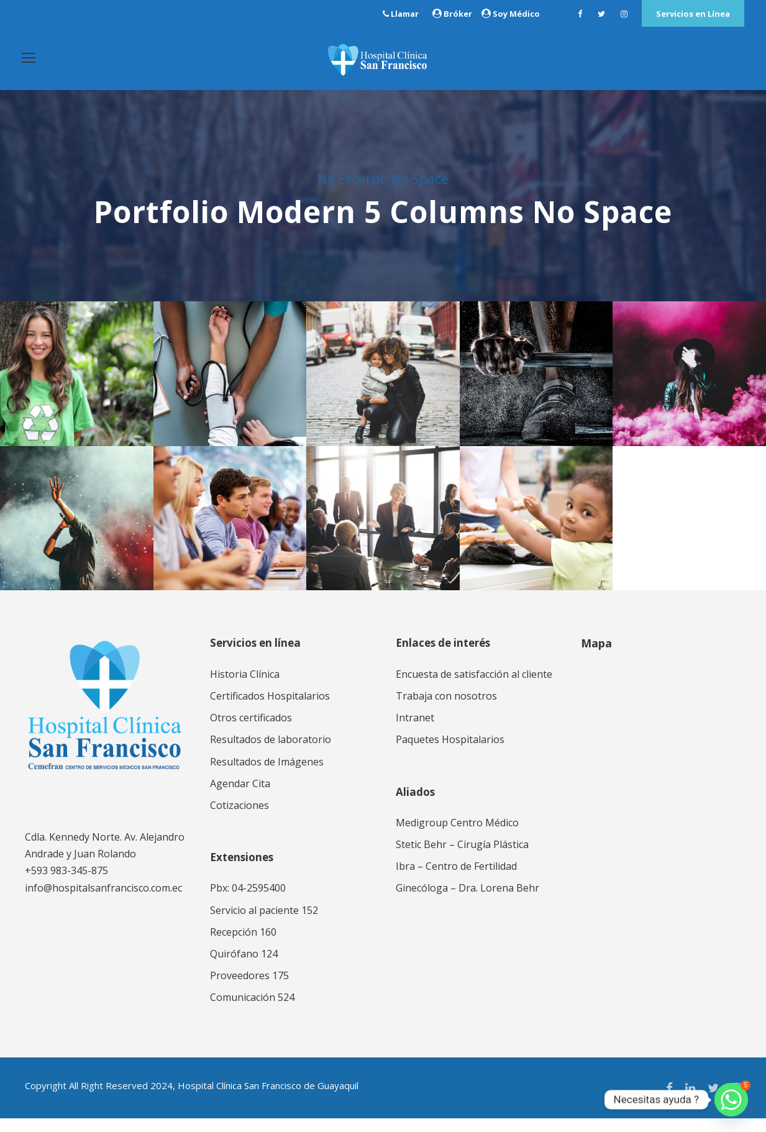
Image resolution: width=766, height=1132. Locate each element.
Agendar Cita (240, 797)
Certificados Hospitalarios (270, 709)
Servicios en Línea (693, 13)
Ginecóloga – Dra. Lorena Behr (467, 902)
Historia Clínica (245, 688)
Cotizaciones (239, 819)
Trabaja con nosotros (446, 709)
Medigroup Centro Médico (457, 836)
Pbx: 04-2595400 (248, 902)
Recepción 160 (243, 945)
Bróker (458, 13)
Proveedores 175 (249, 989)
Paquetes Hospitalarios (450, 753)
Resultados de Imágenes (267, 775)
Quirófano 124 (244, 967)
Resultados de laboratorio (270, 753)
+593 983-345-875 (66, 885)
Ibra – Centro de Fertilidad (456, 880)
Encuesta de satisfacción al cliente (474, 688)
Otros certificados (251, 731)
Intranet (415, 731)
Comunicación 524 (252, 1011)
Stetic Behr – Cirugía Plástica (462, 858)
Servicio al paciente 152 (264, 924)
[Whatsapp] (731, 1099)
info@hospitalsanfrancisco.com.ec (103, 901)
